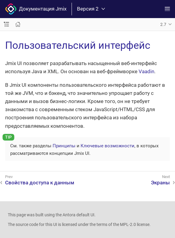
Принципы (64, 146)
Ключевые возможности (107, 146)
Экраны (160, 183)
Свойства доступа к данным (39, 183)
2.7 (163, 24)
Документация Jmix (35, 9)
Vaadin (146, 71)
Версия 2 (91, 8)
